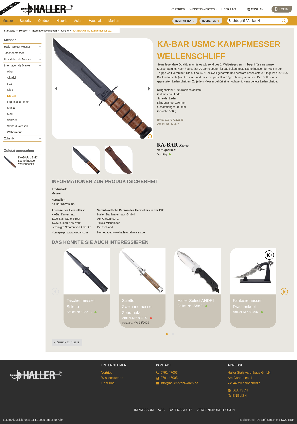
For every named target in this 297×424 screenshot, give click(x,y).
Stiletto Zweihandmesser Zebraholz (137, 306)
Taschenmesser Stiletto (81, 303)
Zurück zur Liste (67, 342)
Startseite (9, 30)
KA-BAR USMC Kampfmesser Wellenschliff (95, 30)
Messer (23, 30)
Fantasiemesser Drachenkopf (247, 303)
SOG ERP (287, 419)
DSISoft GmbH (266, 419)
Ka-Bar (65, 30)
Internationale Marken (44, 30)
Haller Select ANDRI (195, 300)
